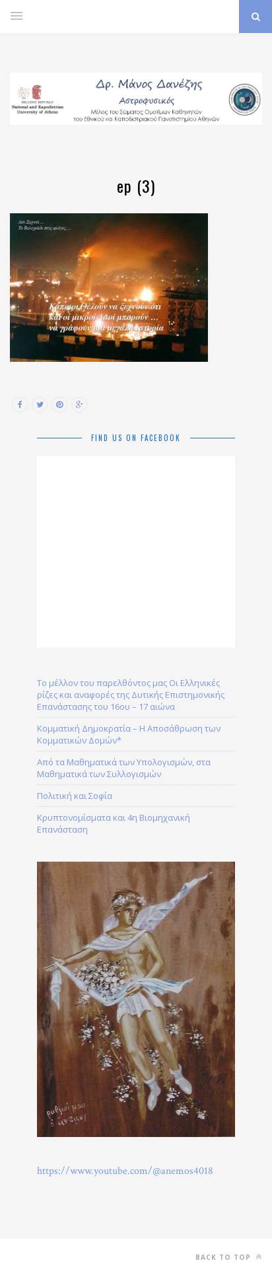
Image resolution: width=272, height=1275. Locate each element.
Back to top (228, 1257)
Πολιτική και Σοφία (74, 796)
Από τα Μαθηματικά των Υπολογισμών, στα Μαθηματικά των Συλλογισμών (124, 768)
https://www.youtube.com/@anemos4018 (125, 1171)
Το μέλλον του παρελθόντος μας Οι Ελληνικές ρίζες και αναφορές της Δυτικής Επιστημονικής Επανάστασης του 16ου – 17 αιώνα (130, 694)
